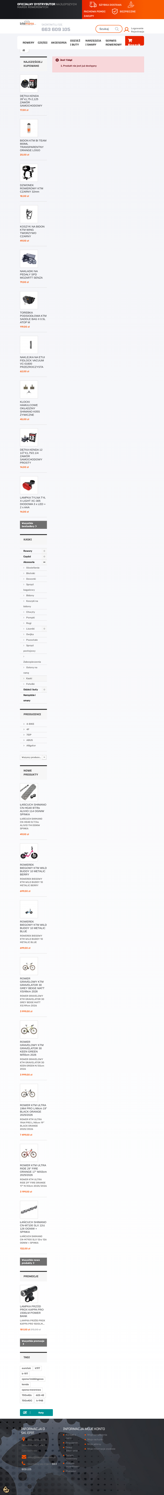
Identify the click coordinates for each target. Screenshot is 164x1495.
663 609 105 (56, 29)
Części (42, 42)
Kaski (29, 678)
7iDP (28, 734)
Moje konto (95, 1429)
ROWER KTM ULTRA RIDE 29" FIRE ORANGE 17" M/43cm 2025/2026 (33, 1170)
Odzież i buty (75, 42)
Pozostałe (32, 640)
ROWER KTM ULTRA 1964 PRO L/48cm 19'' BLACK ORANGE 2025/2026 (33, 1110)
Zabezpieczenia (32, 661)
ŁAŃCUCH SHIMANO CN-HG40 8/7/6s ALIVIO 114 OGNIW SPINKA (33, 809)
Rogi (28, 623)
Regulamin (72, 1442)
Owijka (30, 634)
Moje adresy (94, 1444)
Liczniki (30, 628)
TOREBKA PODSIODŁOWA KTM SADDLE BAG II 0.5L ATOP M (33, 317)
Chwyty (30, 612)
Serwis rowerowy (114, 42)
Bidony (30, 595)
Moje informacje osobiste (101, 1448)
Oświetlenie (33, 567)
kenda (25, 1384)
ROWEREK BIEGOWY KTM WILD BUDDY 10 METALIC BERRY (33, 869)
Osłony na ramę (30, 670)
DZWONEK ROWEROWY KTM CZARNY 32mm (31, 188)
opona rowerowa (31, 1389)
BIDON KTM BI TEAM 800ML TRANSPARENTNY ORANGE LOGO (33, 145)
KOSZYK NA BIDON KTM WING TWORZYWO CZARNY (32, 231)
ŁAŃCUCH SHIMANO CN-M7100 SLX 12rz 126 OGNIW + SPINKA (33, 1227)
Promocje (31, 1276)
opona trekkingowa (32, 1379)
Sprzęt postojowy (29, 648)
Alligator (31, 745)
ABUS (29, 740)
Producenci (32, 714)
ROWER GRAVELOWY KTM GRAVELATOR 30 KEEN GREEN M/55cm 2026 (32, 1048)
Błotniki (30, 573)
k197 (37, 1368)
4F (27, 729)
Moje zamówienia (97, 1434)
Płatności (71, 1471)
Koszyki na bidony (30, 604)
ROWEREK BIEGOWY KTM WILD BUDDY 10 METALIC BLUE (33, 926)
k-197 (25, 1373)
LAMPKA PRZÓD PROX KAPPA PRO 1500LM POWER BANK (32, 1311)
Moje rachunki (95, 1439)
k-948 (39, 1400)
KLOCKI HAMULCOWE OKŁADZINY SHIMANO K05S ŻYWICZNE (30, 408)
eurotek (26, 1368)
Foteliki (30, 684)
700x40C (27, 1400)
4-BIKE (30, 724)
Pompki (30, 617)
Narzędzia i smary (93, 42)
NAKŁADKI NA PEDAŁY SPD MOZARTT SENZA (31, 274)
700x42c (27, 1395)
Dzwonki (31, 579)
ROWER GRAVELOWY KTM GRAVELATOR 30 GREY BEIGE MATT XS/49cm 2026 (32, 985)
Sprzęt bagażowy (29, 587)
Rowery (28, 42)
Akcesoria (59, 42)
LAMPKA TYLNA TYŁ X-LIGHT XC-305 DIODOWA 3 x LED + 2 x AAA (33, 502)
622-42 (40, 1395)
